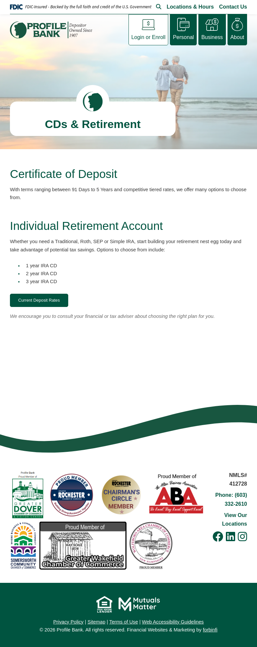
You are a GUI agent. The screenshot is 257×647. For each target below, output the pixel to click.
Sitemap (96, 622)
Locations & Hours (190, 7)
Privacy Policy (68, 622)
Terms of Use (123, 622)
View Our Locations (234, 519)
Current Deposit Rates (39, 300)
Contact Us (233, 7)
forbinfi (210, 629)
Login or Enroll (148, 37)
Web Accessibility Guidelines (173, 622)
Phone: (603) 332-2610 (231, 499)
